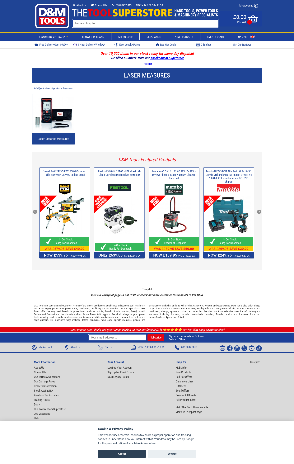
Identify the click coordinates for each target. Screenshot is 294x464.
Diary (37, 404)
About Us (79, 5)
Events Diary (215, 37)
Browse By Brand (93, 37)
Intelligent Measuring (44, 88)
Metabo (125, 311)
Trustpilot (147, 63)
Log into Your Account (119, 367)
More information (145, 443)
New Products (184, 37)
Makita (99, 311)
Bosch (117, 311)
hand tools (84, 308)
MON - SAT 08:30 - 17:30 (149, 5)
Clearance (154, 37)
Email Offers (182, 390)
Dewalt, (108, 311)
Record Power (89, 314)
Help (36, 418)
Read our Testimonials (46, 395)
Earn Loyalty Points (127, 44)
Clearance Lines (185, 381)
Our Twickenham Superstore (50, 409)
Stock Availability (43, 390)
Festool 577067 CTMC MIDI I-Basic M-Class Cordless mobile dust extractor (119, 173)
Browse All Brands (186, 395)
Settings (172, 453)
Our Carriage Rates (44, 381)
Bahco (208, 308)
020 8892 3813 (122, 5)
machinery (96, 308)
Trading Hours (42, 400)
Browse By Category (54, 37)
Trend (134, 311)
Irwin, (193, 308)
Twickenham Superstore (167, 58)
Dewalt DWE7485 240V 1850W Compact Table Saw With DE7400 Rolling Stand (64, 173)
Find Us (105, 347)
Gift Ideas (204, 45)
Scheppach (104, 314)
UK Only (246, 37)
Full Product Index (186, 400)
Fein (48, 314)
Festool (37, 314)
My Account (248, 6)
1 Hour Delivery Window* (89, 44)
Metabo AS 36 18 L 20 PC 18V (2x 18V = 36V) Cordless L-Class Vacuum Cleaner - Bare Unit (174, 175)
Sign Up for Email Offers (120, 372)
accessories (112, 308)
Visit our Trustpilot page (189, 412)
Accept (122, 453)
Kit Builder (125, 37)
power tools (71, 308)
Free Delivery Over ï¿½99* (51, 45)
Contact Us (99, 5)
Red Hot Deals (166, 44)
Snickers (160, 317)
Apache (169, 317)
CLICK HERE (128, 295)
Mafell (141, 311)
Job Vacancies (42, 413)
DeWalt (181, 317)
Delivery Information (45, 386)
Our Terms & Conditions (47, 377)
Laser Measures (64, 88)
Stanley (200, 308)
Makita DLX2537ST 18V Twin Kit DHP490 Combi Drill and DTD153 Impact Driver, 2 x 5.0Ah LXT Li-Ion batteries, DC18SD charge (229, 176)
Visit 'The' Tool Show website (192, 407)
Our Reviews (242, 45)
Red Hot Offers (184, 377)
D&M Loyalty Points (118, 377)
